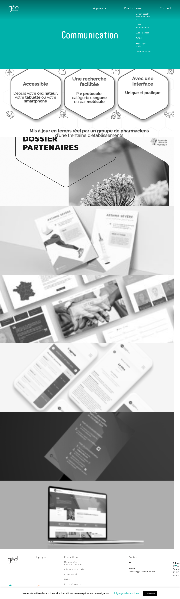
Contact (167, 8)
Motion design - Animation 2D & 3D (73, 563)
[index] (14, 10)
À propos (109, 8)
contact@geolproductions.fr (143, 571)
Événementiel (70, 574)
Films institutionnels (74, 569)
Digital (67, 579)
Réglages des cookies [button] (126, 593)
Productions (138, 8)
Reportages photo (72, 584)
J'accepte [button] (150, 593)
